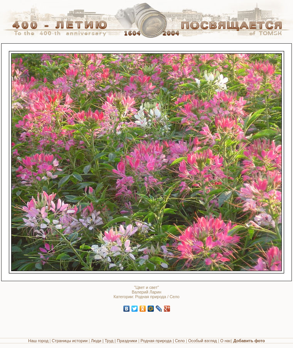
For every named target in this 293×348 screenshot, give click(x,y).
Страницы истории (70, 340)
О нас (225, 340)
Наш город (38, 340)
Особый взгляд (202, 340)
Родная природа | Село (162, 340)
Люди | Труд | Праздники (114, 340)
